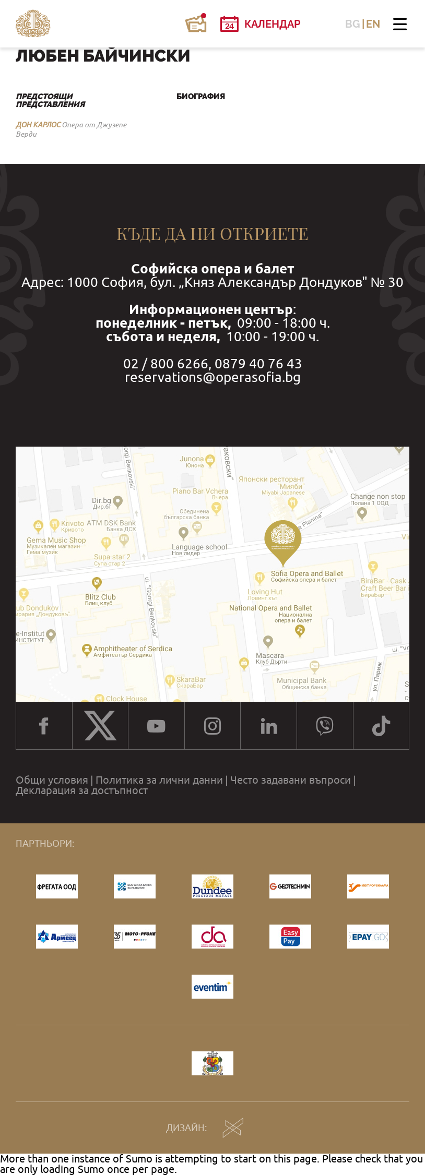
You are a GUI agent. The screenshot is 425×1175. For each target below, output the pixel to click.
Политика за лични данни (159, 780)
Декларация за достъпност (82, 790)
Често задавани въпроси (290, 780)
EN (373, 24)
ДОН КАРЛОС (38, 125)
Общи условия (52, 780)
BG (352, 24)
